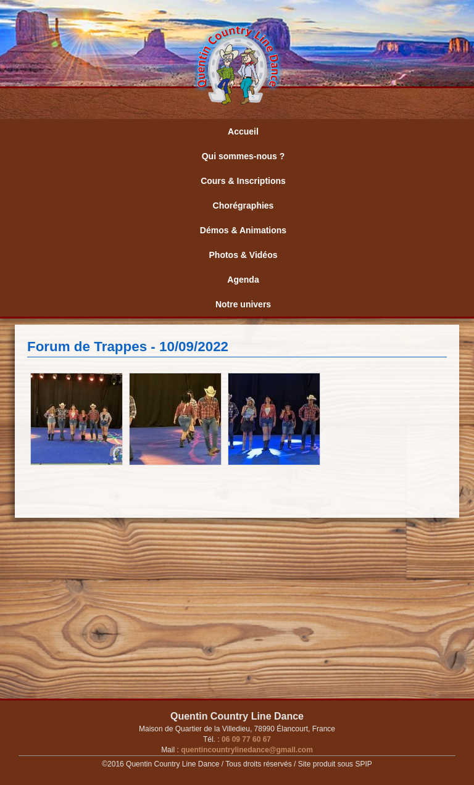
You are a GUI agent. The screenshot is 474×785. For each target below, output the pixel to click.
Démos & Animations (243, 230)
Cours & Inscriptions (243, 181)
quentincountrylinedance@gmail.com (246, 750)
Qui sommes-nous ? (243, 156)
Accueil (243, 131)
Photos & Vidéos (243, 255)
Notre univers (243, 304)
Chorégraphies (243, 205)
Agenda (243, 280)
